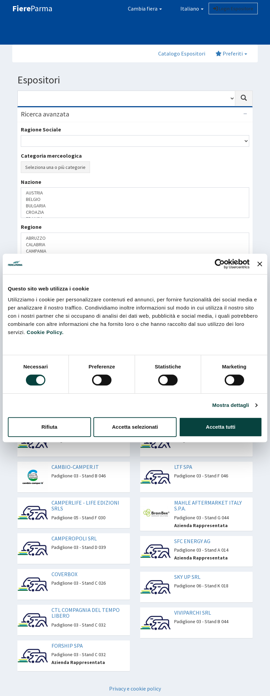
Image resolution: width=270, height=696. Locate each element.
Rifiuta (49, 427)
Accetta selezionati (135, 427)
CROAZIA (135, 212)
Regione (31, 226)
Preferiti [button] (231, 53)
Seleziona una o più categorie (55, 167)
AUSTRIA (135, 193)
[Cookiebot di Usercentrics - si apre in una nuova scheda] (220, 264)
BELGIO (135, 199)
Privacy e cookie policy (135, 688)
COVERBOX (64, 574)
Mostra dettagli (230, 405)
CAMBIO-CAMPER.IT (75, 466)
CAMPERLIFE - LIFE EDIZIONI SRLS (85, 505)
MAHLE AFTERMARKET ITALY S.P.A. (208, 505)
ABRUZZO (135, 238)
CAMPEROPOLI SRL (74, 538)
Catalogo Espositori (181, 53)
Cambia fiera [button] (145, 8)
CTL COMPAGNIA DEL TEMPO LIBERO (85, 612)
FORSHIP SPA (67, 645)
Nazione (31, 181)
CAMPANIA (135, 251)
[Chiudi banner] (259, 264)
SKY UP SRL (187, 576)
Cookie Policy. (45, 332)
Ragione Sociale (41, 129)
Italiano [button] (188, 8)
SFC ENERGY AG (192, 541)
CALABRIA (135, 244)
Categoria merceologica (51, 155)
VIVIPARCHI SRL (192, 612)
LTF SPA (183, 466)
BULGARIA (135, 206)
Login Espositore (233, 8)
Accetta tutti (221, 427)
